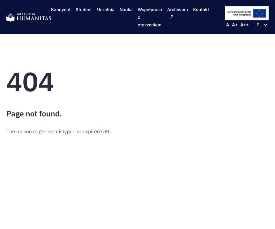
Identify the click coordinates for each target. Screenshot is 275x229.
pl (263, 25)
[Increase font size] (235, 24)
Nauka (126, 9)
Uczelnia (106, 9)
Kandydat (61, 9)
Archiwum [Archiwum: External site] (177, 13)
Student (84, 9)
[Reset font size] (227, 24)
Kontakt (201, 9)
